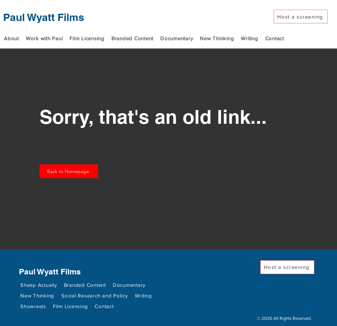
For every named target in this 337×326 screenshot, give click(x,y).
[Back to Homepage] (69, 171)
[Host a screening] (301, 16)
